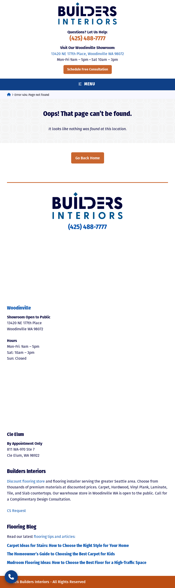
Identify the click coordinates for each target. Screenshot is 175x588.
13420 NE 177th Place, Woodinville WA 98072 (87, 54)
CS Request (16, 510)
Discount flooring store (26, 481)
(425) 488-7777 (87, 39)
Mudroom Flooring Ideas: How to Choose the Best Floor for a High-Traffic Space (76, 563)
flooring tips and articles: (54, 536)
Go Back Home (87, 158)
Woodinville (19, 308)
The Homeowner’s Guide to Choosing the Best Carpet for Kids (61, 554)
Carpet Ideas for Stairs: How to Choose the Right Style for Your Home (68, 546)
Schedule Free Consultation (87, 69)
